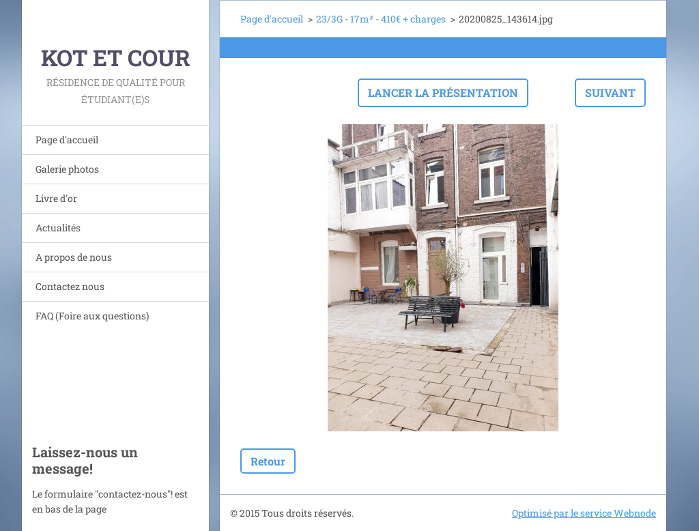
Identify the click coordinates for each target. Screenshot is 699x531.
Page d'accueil (66, 139)
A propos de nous (73, 256)
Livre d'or (56, 198)
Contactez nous (69, 286)
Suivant (610, 92)
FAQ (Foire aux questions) (92, 315)
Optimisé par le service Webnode (584, 512)
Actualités (58, 227)
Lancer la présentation (443, 92)
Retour (268, 461)
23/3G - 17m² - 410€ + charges (381, 18)
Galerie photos (67, 168)
